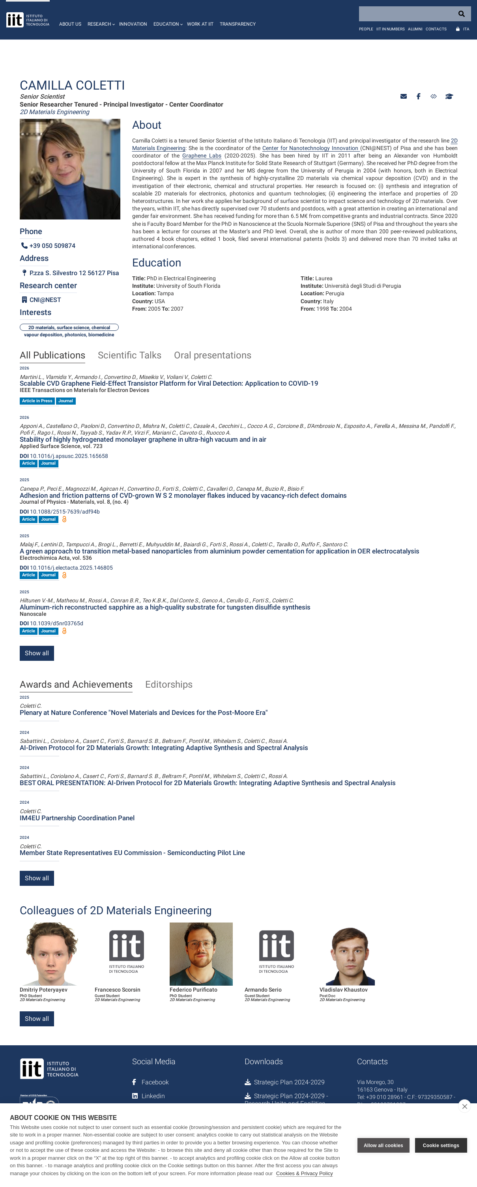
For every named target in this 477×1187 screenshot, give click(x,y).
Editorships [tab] (169, 685)
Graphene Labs (201, 155)
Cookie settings (441, 1145)
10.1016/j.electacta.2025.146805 (66, 567)
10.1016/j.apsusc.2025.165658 (64, 456)
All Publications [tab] (52, 356)
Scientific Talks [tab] (129, 356)
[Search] (415, 13)
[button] (100, 19)
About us (70, 24)
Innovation (133, 24)
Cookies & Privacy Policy (304, 1173)
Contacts (436, 29)
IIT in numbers (390, 29)
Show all (37, 653)
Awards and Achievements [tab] (76, 685)
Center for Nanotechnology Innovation (311, 148)
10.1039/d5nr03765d (51, 623)
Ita (466, 29)
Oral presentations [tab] (212, 356)
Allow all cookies (383, 1145)
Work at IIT (200, 24)
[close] (464, 1106)
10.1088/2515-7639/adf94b (60, 511)
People (366, 29)
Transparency (238, 24)
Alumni (415, 29)
